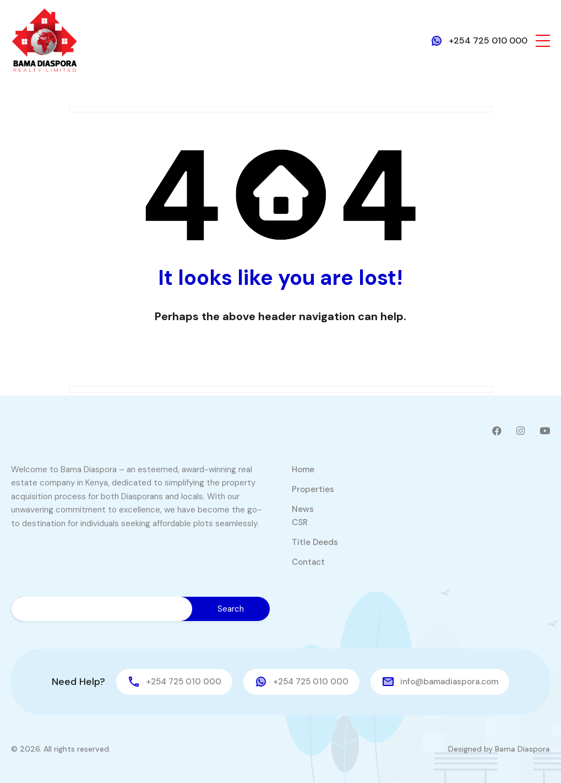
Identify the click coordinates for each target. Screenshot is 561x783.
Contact (308, 562)
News (303, 509)
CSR (300, 522)
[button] (543, 41)
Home (303, 469)
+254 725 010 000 (488, 40)
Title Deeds (315, 542)
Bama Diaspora (522, 749)
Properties (313, 489)
